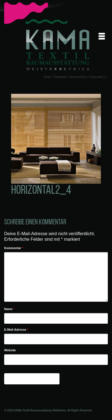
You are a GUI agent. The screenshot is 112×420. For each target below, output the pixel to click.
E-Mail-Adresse (16, 329)
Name (9, 309)
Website (10, 350)
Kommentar (13, 248)
